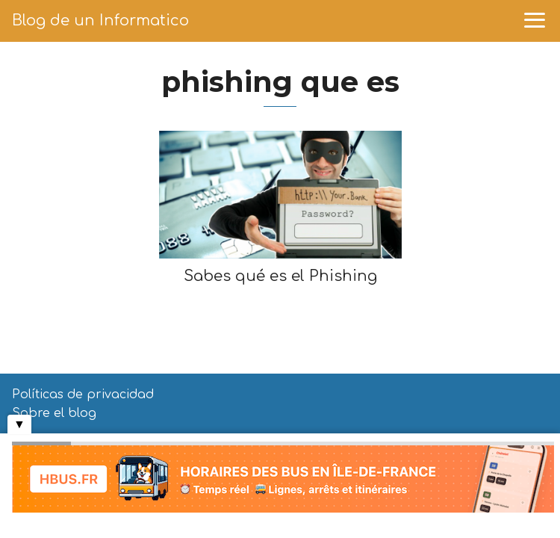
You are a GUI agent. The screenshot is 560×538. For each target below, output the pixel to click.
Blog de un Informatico (100, 20)
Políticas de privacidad (83, 394)
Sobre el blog (54, 413)
